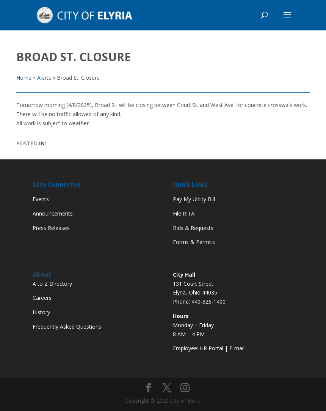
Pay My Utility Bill (194, 199)
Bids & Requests (193, 227)
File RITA (183, 213)
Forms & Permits (194, 242)
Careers (42, 297)
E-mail (236, 348)
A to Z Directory (52, 283)
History (41, 312)
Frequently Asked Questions (67, 326)
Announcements (53, 213)
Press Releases (51, 227)
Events (41, 199)
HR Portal (211, 348)
